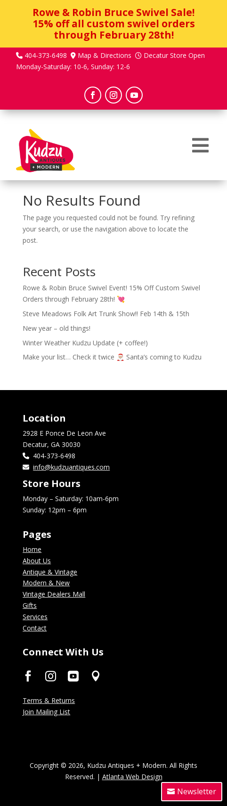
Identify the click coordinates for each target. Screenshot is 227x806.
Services (35, 616)
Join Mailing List (46, 711)
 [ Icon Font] (50, 675)
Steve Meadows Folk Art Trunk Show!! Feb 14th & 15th (106, 313)
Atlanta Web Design (132, 776)
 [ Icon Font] (73, 675)
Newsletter (196, 791)
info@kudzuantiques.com (71, 467)
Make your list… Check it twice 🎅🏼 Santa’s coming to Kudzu (112, 356)
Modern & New (46, 582)
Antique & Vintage (50, 571)
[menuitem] (200, 145)
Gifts (30, 605)
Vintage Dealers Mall (54, 594)
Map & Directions (104, 55)
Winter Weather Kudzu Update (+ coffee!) (85, 342)
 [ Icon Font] (28, 675)
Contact (35, 627)
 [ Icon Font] (95, 675)
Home (32, 549)
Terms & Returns (49, 700)
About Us (37, 560)
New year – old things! (56, 328)
